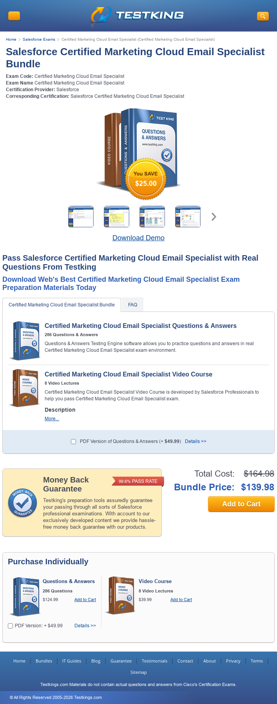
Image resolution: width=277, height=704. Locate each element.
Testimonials (154, 661)
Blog (95, 661)
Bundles (44, 661)
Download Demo (138, 238)
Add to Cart (241, 504)
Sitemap (138, 672)
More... (52, 418)
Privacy (233, 661)
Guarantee (121, 661)
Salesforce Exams (39, 39)
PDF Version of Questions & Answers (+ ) (130, 441)
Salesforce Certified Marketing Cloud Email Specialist (127, 96)
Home (11, 39)
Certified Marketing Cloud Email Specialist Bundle (62, 305)
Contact (185, 661)
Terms (257, 661)
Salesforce (67, 89)
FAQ (132, 305)
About (209, 661)
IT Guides (71, 661)
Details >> (195, 441)
